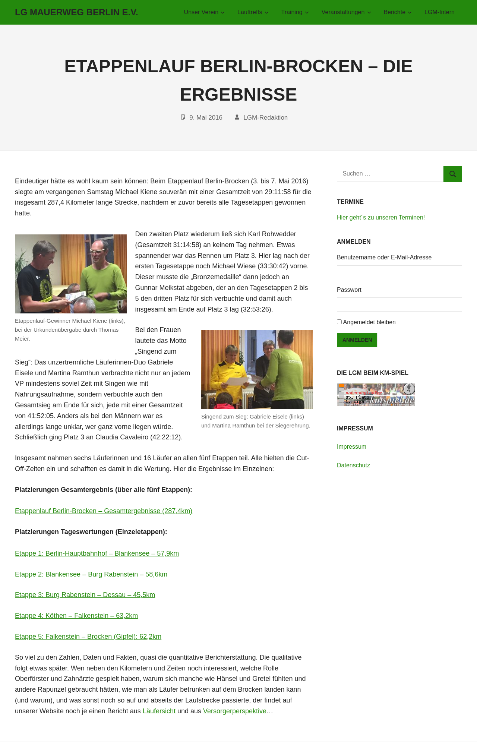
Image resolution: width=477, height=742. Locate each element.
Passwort (349, 290)
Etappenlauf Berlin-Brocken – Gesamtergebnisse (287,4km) (103, 511)
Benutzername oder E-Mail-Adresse (384, 257)
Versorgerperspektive (234, 711)
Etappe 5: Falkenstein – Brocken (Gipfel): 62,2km (88, 636)
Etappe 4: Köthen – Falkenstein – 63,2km (76, 615)
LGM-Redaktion (265, 117)
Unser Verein (204, 12)
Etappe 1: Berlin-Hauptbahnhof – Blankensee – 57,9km (97, 553)
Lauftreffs (253, 12)
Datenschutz (353, 465)
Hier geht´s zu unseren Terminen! (381, 217)
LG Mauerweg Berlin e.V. (76, 12)
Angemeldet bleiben (369, 322)
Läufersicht (159, 711)
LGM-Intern (439, 12)
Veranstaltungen (346, 12)
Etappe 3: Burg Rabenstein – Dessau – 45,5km (85, 595)
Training (295, 12)
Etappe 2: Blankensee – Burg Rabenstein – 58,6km (91, 574)
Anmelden (357, 340)
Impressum (351, 446)
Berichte (397, 12)
